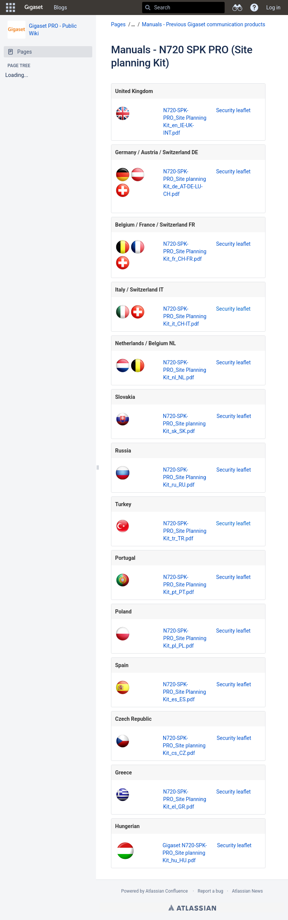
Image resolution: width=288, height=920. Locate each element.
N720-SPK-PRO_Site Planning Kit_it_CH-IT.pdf (184, 316)
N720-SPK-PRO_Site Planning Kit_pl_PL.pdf (184, 638)
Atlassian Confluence (167, 891)
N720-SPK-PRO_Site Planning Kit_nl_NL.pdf (184, 369)
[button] (10, 7)
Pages (118, 24)
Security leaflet (233, 110)
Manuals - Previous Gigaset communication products (203, 24)
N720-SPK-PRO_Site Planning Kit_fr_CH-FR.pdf (184, 251)
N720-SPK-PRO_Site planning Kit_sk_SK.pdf (184, 423)
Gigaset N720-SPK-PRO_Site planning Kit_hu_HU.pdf (184, 852)
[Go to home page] (33, 7)
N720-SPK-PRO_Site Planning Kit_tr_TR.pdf (184, 530)
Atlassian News (247, 891)
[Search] (148, 8)
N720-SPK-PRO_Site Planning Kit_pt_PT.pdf (184, 584)
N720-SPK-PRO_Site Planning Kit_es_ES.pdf (184, 691)
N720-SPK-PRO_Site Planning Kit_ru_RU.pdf (184, 477)
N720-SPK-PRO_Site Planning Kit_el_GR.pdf (184, 799)
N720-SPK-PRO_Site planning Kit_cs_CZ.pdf (184, 745)
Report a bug (210, 891)
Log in (273, 8)
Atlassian (192, 907)
